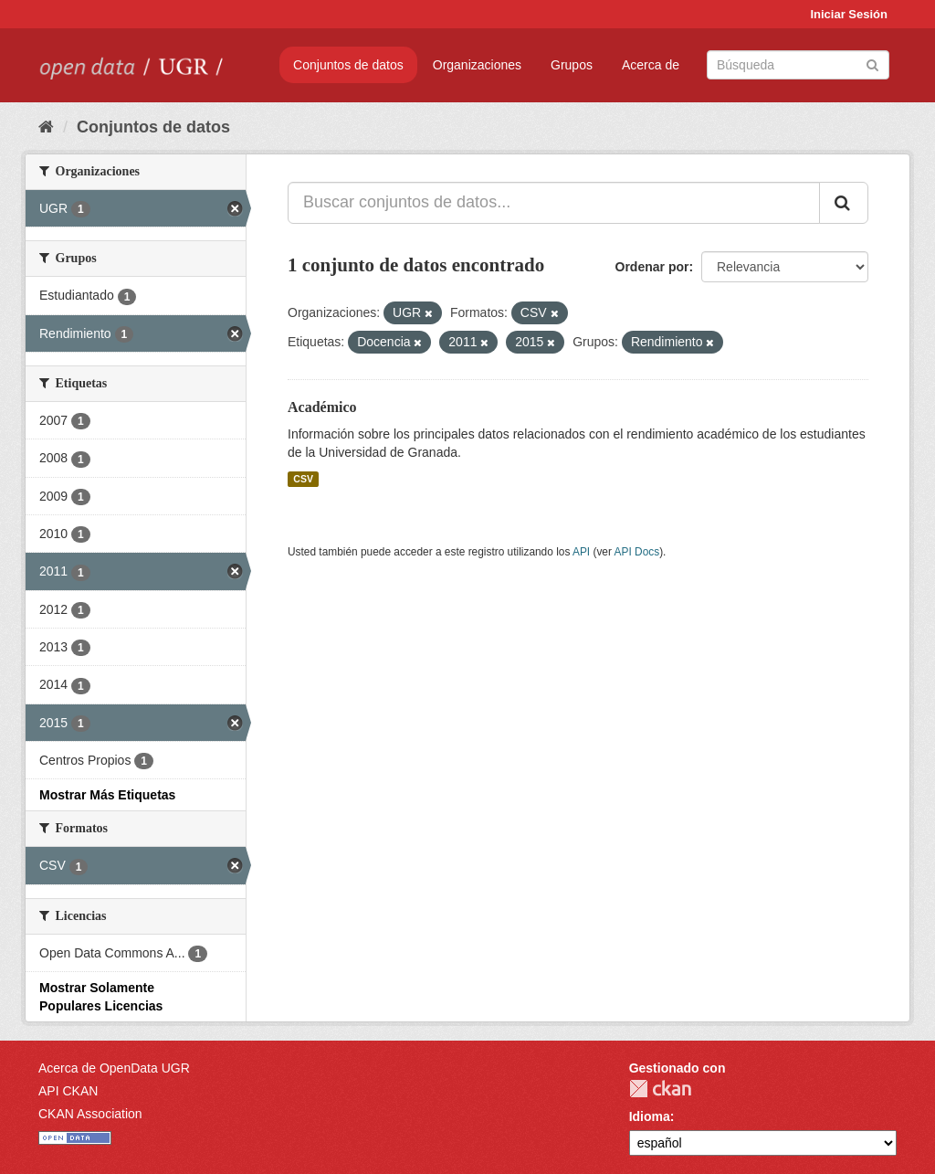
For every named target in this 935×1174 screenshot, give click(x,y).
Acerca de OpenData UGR (114, 1068)
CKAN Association (90, 1113)
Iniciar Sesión (849, 14)
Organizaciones (477, 65)
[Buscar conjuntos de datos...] (554, 203)
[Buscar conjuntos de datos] (798, 64)
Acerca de (650, 65)
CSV (303, 478)
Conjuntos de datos (348, 65)
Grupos (572, 65)
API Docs (637, 551)
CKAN (660, 1088)
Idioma (649, 1116)
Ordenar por (652, 266)
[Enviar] (872, 63)
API (581, 551)
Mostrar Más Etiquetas (107, 795)
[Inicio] (46, 127)
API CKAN (68, 1091)
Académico (322, 407)
